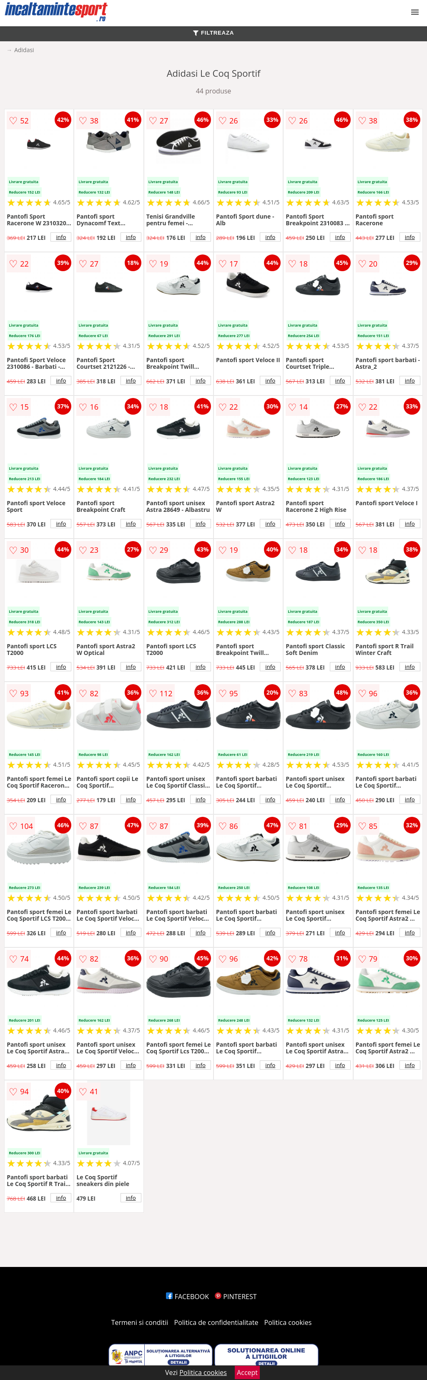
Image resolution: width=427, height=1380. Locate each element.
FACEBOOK (187, 1296)
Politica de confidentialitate (216, 1322)
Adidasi (24, 50)
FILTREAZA (213, 33)
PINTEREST (235, 1296)
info (61, 237)
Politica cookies (288, 1322)
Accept (247, 1372)
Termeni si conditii (139, 1322)
